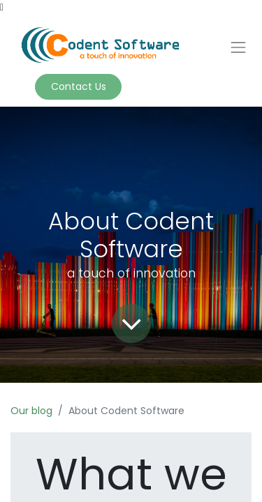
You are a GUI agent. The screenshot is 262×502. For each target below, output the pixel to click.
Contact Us (78, 86)
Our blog (31, 411)
